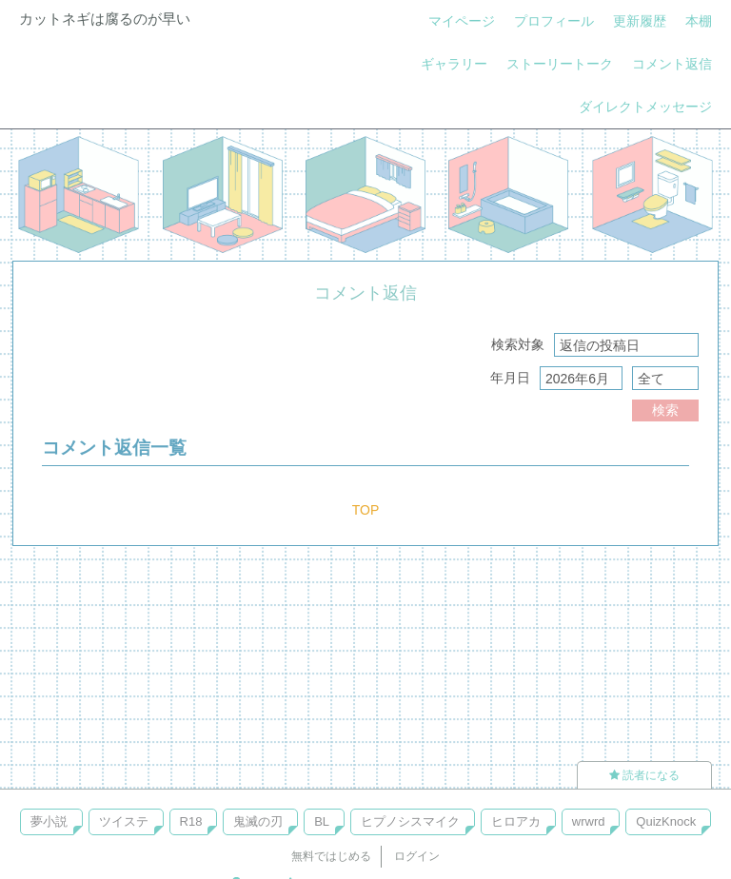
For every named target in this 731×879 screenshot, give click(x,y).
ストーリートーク (559, 63)
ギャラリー (454, 63)
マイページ (461, 21)
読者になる (644, 775)
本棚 (698, 21)
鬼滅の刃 (258, 821)
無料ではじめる (331, 856)
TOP (366, 510)
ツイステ (123, 821)
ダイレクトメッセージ (645, 106)
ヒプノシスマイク (410, 821)
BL (321, 821)
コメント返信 (672, 63)
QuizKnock (666, 821)
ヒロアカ (516, 821)
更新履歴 (639, 21)
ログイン (417, 856)
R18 (191, 821)
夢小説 (49, 821)
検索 (665, 410)
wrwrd (588, 821)
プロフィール (554, 21)
